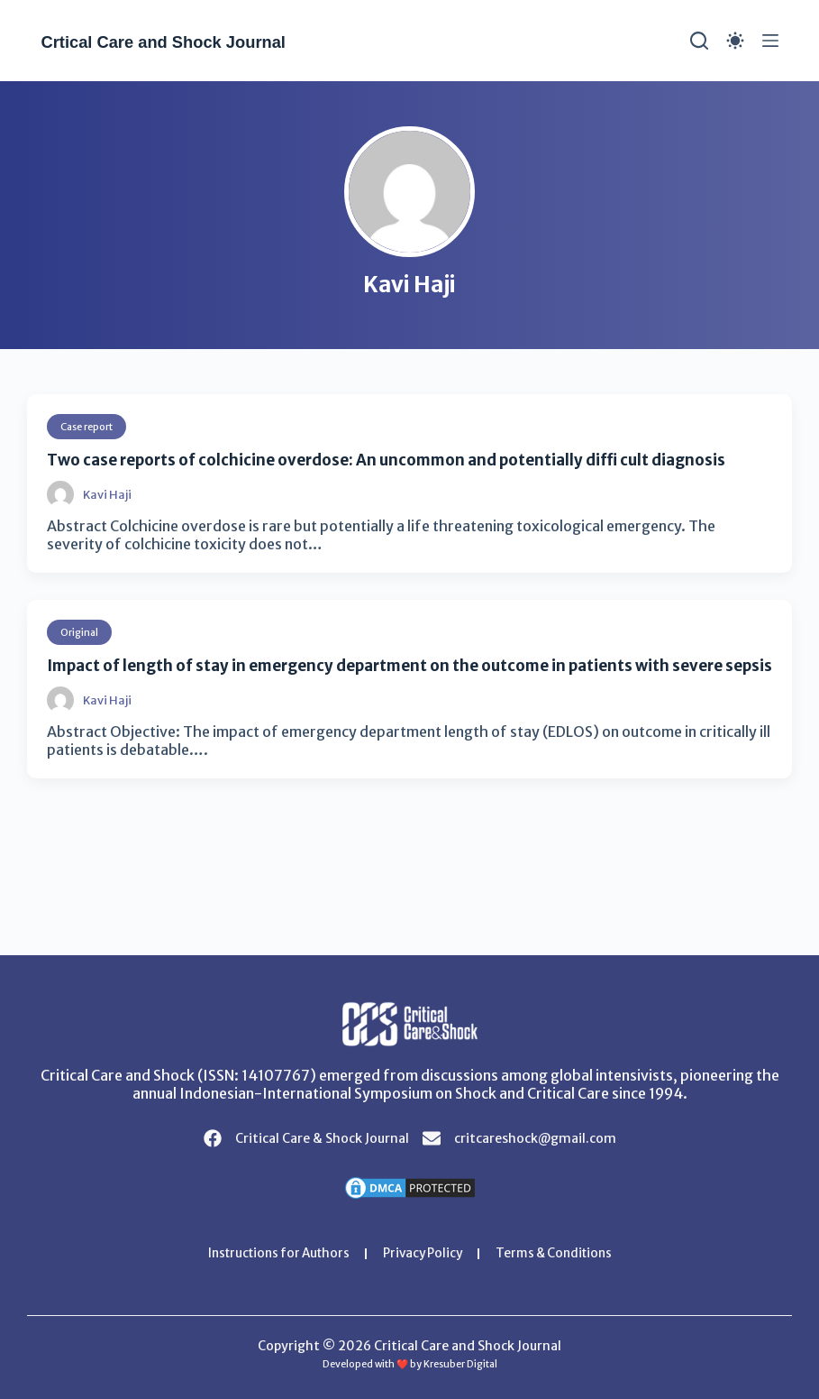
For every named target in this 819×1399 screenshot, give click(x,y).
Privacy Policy (423, 1254)
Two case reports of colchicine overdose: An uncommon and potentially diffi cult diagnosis (408, 459)
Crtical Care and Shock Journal (187, 41)
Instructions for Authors (272, 1254)
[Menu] (770, 40)
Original (81, 632)
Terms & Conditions (561, 1254)
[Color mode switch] (735, 41)
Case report (91, 426)
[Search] (699, 41)
